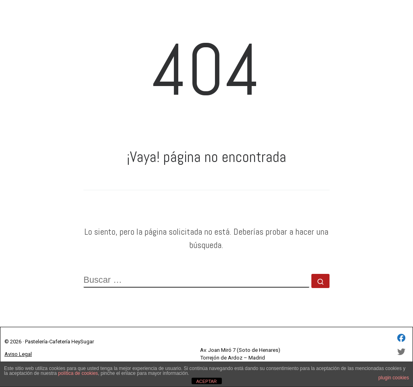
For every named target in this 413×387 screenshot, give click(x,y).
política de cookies (78, 373)
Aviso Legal (18, 354)
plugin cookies (393, 378)
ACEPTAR (206, 381)
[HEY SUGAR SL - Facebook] (401, 338)
